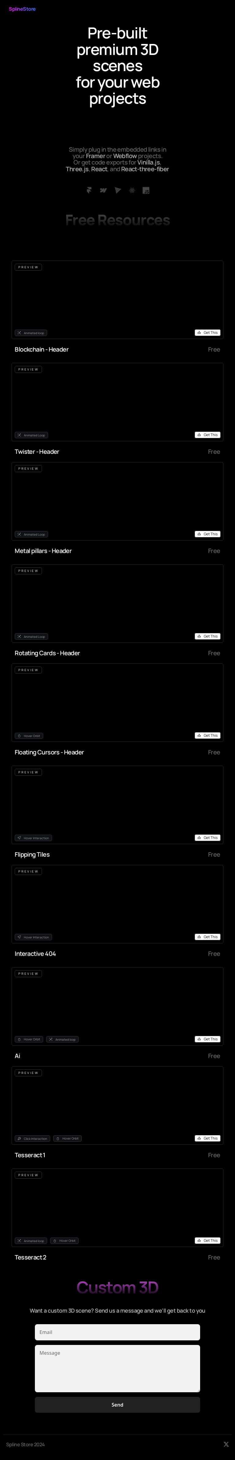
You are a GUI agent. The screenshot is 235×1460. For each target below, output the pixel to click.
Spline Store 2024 (25, 1444)
